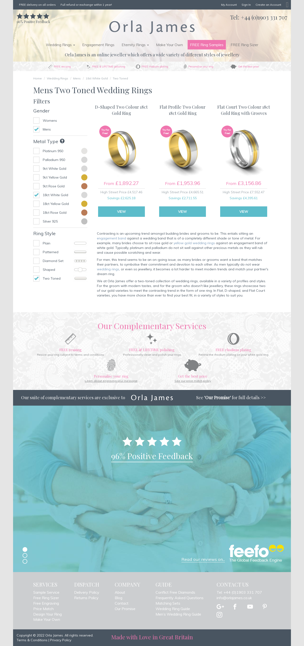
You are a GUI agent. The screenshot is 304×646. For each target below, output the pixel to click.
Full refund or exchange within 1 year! (86, 4)
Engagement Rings (98, 44)
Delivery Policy (86, 592)
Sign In (246, 4)
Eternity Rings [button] (135, 44)
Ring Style (44, 233)
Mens (77, 78)
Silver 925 (50, 221)
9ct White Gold (54, 168)
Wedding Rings (57, 78)
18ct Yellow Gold (56, 204)
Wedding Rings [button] (60, 44)
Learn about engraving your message (111, 381)
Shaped (65, 270)
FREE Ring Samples (206, 44)
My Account (229, 4)
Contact (121, 603)
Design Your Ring (47, 614)
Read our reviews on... (203, 559)
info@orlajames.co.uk (234, 597)
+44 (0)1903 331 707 (264, 17)
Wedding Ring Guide (173, 608)
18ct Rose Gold (54, 212)
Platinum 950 (53, 151)
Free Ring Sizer (46, 597)
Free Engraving (46, 603)
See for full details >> (231, 397)
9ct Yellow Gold (55, 177)
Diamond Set (65, 261)
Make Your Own (169, 44)
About (120, 592)
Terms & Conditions (32, 640)
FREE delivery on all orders (37, 4)
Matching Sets (168, 603)
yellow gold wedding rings (194, 243)
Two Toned (120, 78)
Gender (41, 111)
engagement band (111, 238)
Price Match (43, 608)
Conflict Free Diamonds (175, 592)
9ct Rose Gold (54, 186)
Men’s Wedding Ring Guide (178, 614)
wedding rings (108, 269)
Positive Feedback (33, 19)
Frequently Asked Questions (180, 597)
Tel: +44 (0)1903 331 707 (239, 592)
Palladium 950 (54, 160)
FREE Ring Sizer (244, 44)
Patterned (65, 252)
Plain (65, 243)
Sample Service (46, 592)
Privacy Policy (60, 640)
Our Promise (125, 608)
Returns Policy (86, 597)
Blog (118, 597)
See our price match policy (193, 381)
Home (37, 78)
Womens (50, 120)
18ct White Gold (97, 78)
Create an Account (268, 4)
